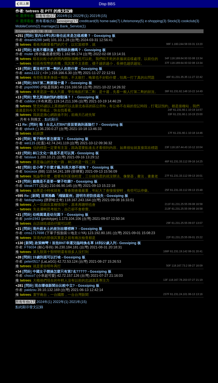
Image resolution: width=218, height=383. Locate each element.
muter (28, 54)
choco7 (29, 276)
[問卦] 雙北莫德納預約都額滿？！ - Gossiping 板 (60, 97)
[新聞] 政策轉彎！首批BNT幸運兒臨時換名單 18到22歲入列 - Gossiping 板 (82, 243)
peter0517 (32, 261)
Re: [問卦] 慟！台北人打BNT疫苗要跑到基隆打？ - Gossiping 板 (72, 125)
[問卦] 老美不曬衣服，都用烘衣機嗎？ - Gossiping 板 (64, 50)
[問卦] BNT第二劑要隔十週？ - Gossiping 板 (57, 83)
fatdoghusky (33, 200)
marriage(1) (50, 26)
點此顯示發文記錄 (29, 365)
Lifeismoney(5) (132, 21)
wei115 (29, 143)
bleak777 (31, 186)
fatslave (30, 157)
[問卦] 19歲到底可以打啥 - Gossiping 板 (53, 257)
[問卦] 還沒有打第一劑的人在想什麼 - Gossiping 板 (62, 69)
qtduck (29, 129)
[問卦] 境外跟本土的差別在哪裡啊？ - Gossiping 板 (62, 229)
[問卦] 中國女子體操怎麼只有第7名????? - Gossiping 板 (66, 271)
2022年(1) (81, 16)
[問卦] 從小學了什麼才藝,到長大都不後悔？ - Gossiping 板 (68, 167)
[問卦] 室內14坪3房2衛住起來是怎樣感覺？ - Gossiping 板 (69, 36)
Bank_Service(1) (73, 26)
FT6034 (30, 247)
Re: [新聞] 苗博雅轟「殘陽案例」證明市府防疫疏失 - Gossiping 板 (76, 196)
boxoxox (30, 171)
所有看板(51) (46, 21)
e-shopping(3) (155, 21)
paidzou (30, 290)
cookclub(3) (190, 21)
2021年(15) (98, 16)
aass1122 (31, 73)
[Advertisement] (109, 326)
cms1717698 (34, 233)
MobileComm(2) (27, 26)
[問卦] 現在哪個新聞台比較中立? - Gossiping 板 (61, 286)
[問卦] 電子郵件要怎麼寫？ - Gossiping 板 (55, 139)
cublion (29, 101)
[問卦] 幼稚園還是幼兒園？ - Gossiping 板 (55, 215)
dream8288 (33, 40)
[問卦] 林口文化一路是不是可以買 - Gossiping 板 (60, 153)
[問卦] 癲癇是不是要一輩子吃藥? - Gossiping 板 (59, 181)
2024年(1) (64, 16)
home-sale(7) (110, 21)
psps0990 (31, 87)
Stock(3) (173, 21)
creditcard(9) (89, 21)
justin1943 (32, 219)
